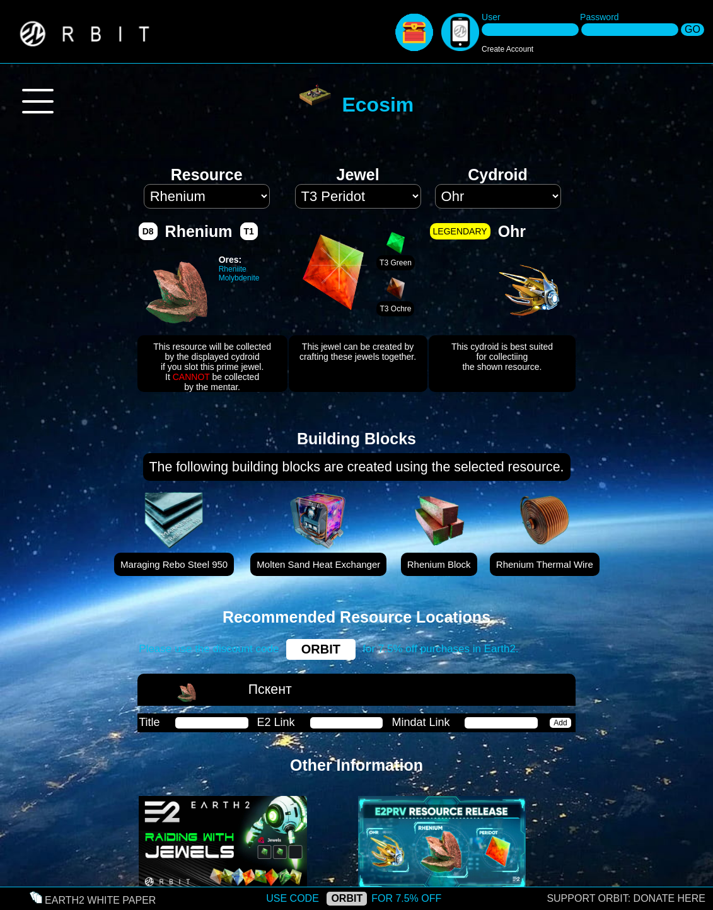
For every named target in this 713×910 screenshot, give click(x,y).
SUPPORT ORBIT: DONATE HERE (626, 898)
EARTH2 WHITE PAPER (100, 900)
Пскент (270, 689)
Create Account (507, 49)
